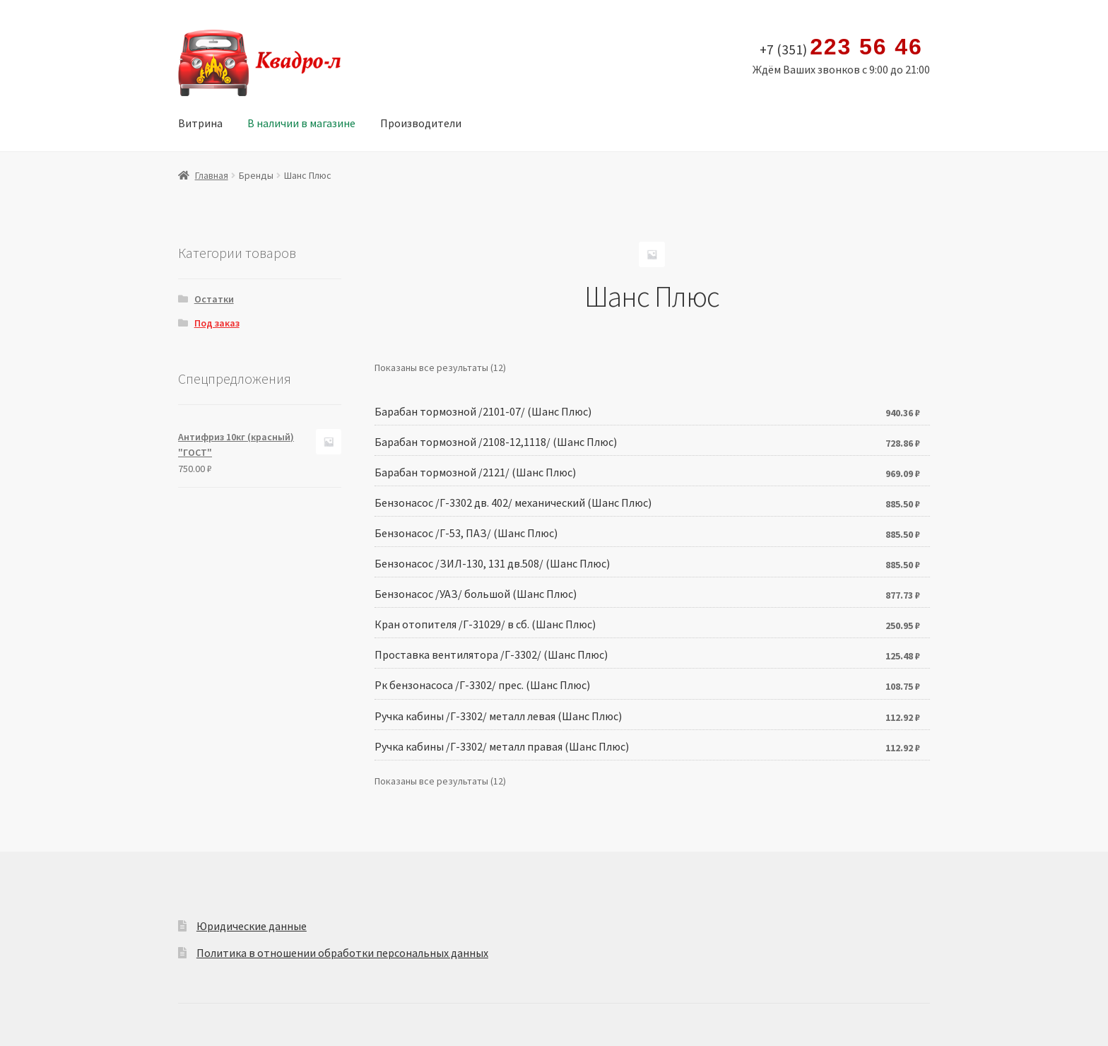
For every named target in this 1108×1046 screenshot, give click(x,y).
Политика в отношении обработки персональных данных (342, 953)
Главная (211, 175)
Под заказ (217, 323)
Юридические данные (251, 926)
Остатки (214, 299)
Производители (420, 123)
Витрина (200, 123)
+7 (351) (841, 47)
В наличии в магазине (301, 123)
